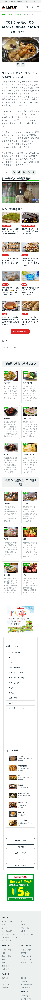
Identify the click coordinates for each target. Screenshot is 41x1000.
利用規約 (24, 981)
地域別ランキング (20, 865)
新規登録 (5, 978)
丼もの (23, 921)
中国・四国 (5, 966)
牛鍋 (24, 575)
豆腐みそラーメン (29, 454)
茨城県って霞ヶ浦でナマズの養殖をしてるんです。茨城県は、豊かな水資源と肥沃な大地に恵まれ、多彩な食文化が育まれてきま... (30, 393)
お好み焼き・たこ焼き (9, 937)
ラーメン (5, 928)
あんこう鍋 (27, 418)
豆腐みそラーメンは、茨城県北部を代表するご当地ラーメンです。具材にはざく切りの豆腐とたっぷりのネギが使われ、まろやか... (30, 465)
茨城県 (18, 14)
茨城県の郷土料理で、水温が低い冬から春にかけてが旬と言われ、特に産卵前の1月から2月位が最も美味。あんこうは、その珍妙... (30, 429)
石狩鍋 (6, 539)
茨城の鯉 (7, 418)
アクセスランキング (20, 859)
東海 (3, 959)
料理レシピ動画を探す (20, 331)
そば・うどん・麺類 (9, 934)
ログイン (5, 981)
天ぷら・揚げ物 (7, 921)
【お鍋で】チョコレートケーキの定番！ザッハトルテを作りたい (29, 231)
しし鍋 (25, 503)
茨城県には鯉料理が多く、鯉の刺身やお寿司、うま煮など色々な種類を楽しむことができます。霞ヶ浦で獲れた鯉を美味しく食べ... (10, 429)
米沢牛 (25, 539)
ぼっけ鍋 (7, 575)
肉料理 (23, 931)
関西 (3, 962)
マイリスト (5, 984)
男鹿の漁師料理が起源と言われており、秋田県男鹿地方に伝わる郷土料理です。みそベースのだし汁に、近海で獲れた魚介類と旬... (10, 514)
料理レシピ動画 (20, 840)
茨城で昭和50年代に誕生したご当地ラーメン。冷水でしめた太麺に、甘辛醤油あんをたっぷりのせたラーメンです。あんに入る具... (11, 393)
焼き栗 (6, 454)
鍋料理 (23, 925)
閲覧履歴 (5, 988)
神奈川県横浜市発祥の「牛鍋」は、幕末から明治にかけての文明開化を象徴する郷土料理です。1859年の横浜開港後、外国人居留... (30, 585)
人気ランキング (20, 853)
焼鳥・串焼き (25, 928)
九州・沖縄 (5, 969)
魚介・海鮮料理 (7, 931)
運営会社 (24, 978)
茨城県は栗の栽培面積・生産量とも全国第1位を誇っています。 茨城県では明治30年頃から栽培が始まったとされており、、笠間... (10, 465)
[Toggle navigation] (38, 7)
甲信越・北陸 (6, 956)
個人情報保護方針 (27, 984)
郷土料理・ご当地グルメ (29, 934)
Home (5, 14)
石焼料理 (7, 503)
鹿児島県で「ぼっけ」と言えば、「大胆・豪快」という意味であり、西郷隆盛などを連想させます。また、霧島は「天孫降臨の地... (10, 585)
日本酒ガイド (25, 996)
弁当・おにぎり (7, 941)
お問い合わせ (25, 988)
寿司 (3, 925)
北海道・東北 (6, 950)
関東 (11, 14)
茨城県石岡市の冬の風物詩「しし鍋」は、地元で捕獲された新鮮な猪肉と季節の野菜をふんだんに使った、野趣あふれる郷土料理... (30, 514)
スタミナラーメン (10, 383)
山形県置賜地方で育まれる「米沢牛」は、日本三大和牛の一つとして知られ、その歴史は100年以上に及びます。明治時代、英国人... (30, 550)
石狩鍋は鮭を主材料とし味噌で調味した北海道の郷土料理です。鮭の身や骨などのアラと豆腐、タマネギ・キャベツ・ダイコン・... (10, 550)
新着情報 (20, 847)
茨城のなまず (27, 383)
